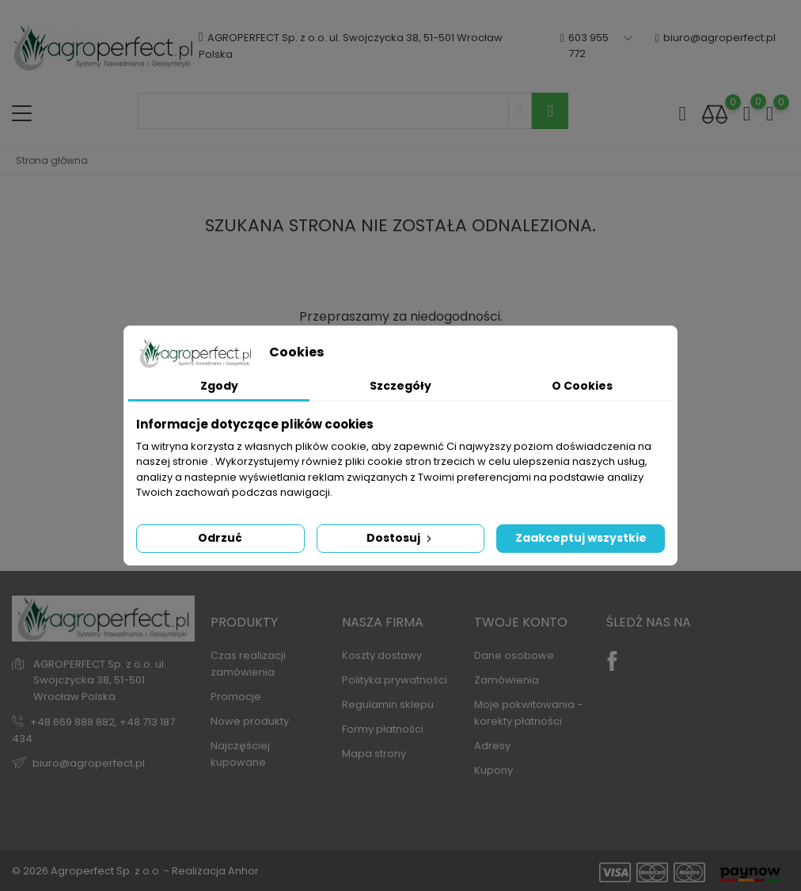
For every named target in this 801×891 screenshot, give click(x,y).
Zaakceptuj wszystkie (581, 538)
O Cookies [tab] (582, 386)
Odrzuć (220, 538)
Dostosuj (400, 538)
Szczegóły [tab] (400, 386)
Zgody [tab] (219, 386)
